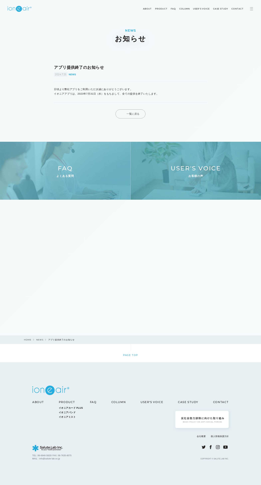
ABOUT (146, 9)
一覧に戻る (133, 113)
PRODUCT (160, 9)
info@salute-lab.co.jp (49, 460)
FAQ (172, 9)
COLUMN (183, 9)
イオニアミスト (67, 418)
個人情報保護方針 (220, 438)
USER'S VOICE (200, 9)
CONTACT (237, 9)
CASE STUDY (219, 9)
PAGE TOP (130, 356)
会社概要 (201, 438)
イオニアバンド (67, 413)
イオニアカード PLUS (71, 409)
